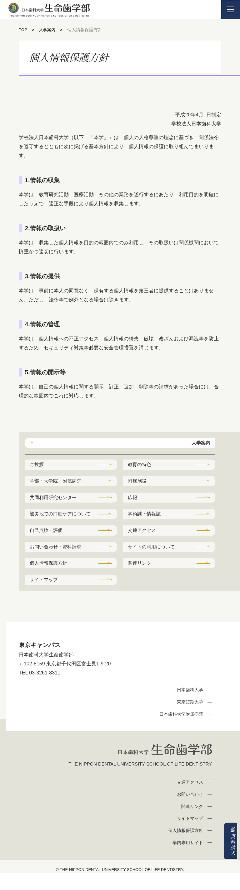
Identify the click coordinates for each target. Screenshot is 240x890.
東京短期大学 (188, 718)
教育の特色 (140, 465)
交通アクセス (143, 543)
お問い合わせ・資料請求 (57, 560)
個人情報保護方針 (50, 578)
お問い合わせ (188, 811)
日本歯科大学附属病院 (179, 730)
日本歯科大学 (188, 705)
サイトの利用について (153, 560)
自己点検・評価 (47, 543)
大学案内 (48, 29)
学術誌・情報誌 (145, 517)
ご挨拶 (37, 465)
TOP (23, 29)
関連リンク (140, 578)
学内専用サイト (186, 859)
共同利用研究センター (55, 500)
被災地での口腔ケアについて (60, 522)
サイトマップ (45, 595)
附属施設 (138, 482)
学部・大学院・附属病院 (57, 482)
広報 (133, 500)
